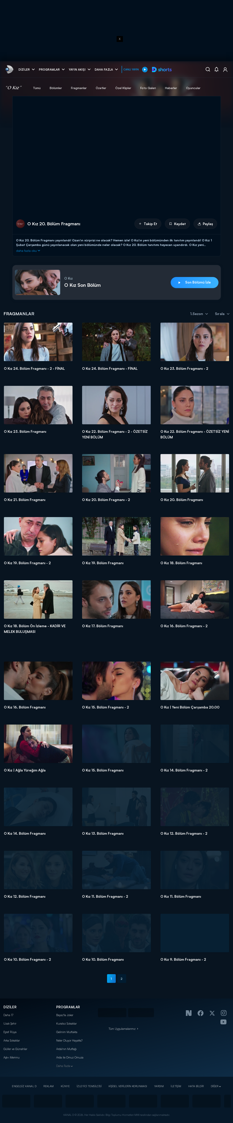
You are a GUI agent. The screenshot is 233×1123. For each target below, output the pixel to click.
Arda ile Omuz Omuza (69, 1057)
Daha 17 (8, 1015)
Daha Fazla (63, 1066)
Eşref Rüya (10, 1032)
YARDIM (159, 1086)
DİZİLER (10, 1007)
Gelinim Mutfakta (66, 1032)
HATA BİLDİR (196, 1086)
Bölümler (56, 88)
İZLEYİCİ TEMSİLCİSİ (89, 1086)
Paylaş (205, 224)
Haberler (171, 88)
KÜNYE (65, 1086)
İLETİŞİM (176, 1086)
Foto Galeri (148, 88)
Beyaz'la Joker (64, 1015)
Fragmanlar (79, 88)
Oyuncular (193, 88)
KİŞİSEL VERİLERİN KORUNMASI (128, 1086)
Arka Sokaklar (11, 1040)
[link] (9, 69)
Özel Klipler (123, 88)
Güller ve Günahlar (15, 1049)
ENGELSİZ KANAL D (24, 1086)
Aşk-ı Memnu (11, 1057)
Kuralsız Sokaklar (66, 1023)
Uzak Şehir (9, 1023)
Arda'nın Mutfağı (66, 1049)
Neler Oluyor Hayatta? (69, 1040)
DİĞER (214, 1086)
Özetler (101, 88)
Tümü (37, 88)
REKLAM (48, 1086)
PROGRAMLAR (68, 1007)
